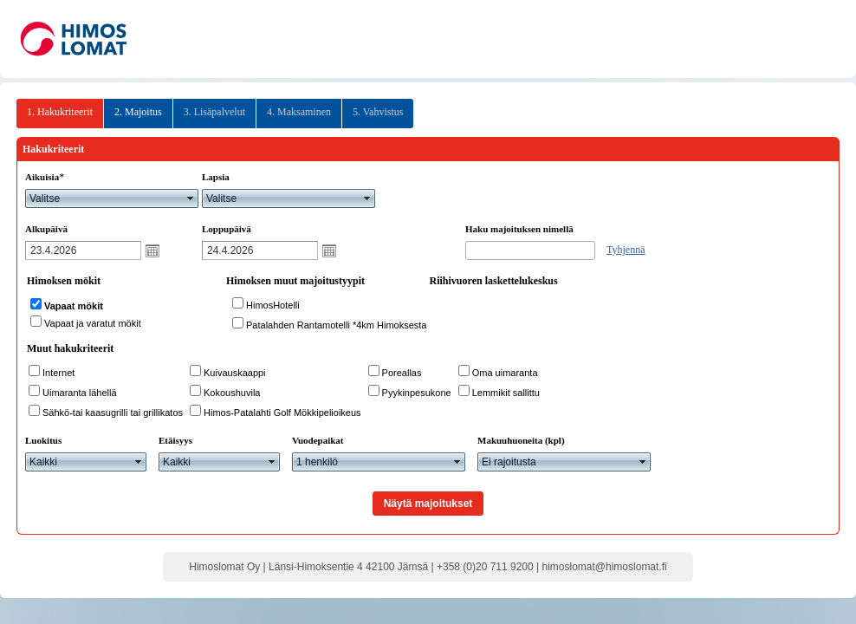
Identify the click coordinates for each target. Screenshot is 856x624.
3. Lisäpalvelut (214, 112)
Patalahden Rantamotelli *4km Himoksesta (336, 325)
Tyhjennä (625, 250)
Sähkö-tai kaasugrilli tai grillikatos (112, 412)
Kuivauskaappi (235, 372)
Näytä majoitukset (428, 503)
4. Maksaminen (299, 112)
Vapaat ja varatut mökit (92, 323)
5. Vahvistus (378, 112)
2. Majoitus (138, 112)
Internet (58, 372)
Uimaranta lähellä (79, 392)
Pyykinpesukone (416, 392)
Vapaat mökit (73, 306)
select (190, 198)
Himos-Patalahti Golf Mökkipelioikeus (282, 412)
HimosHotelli (273, 305)
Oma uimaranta (505, 372)
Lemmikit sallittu (506, 392)
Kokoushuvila (232, 392)
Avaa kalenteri (152, 250)
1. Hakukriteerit (60, 112)
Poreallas (402, 372)
